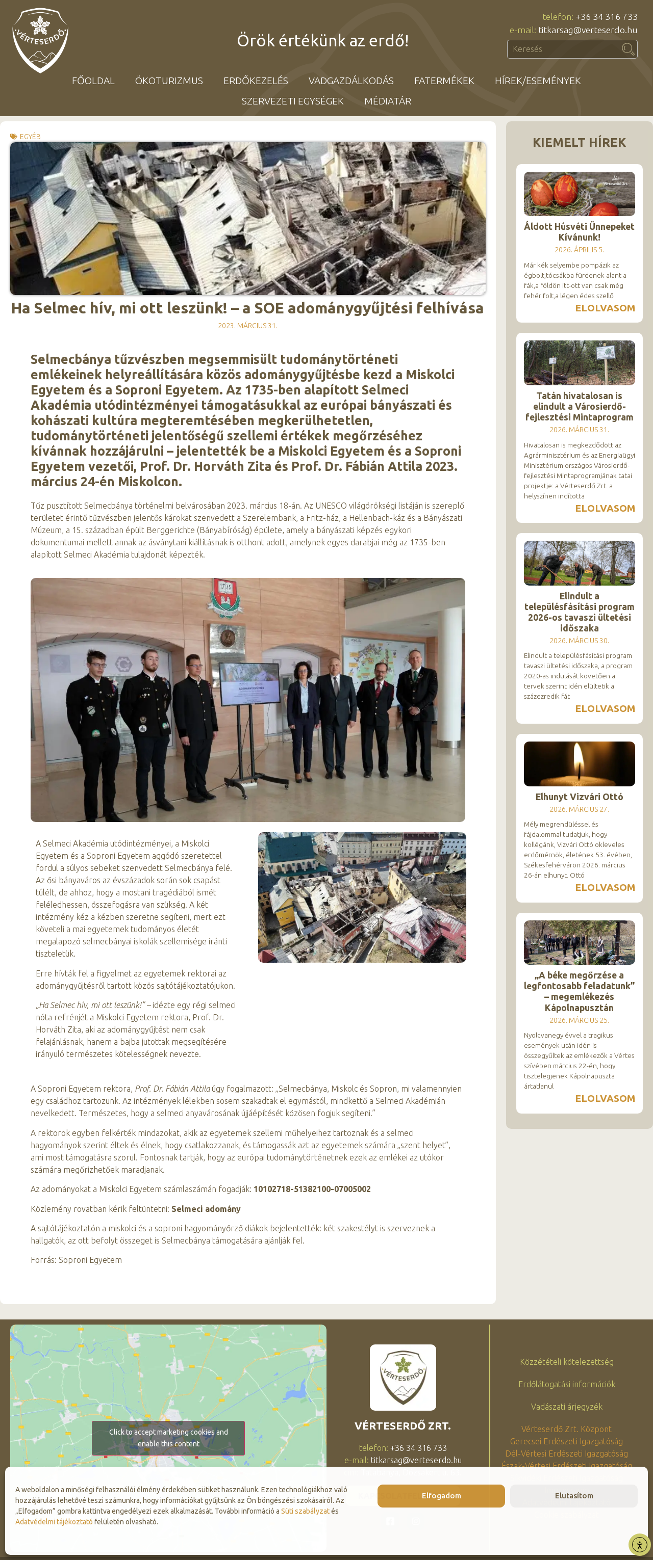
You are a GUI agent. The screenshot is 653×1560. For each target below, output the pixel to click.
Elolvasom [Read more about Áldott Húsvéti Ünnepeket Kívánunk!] (605, 307)
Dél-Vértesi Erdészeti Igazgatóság (566, 1453)
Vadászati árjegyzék (566, 1406)
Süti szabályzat (305, 1511)
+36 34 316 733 (418, 1447)
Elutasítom (574, 1495)
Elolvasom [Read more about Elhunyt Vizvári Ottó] (605, 887)
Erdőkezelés (255, 80)
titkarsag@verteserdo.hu (416, 1460)
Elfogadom (441, 1495)
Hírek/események (538, 80)
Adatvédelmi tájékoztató (54, 1522)
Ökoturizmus (169, 80)
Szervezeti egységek (293, 101)
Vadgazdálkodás (351, 80)
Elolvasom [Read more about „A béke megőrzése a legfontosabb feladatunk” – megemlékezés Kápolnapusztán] (605, 1098)
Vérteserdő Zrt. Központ (566, 1429)
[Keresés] (628, 49)
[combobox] (563, 49)
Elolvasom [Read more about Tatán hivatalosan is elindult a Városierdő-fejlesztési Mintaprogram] (605, 508)
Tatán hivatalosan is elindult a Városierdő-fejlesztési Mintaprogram (579, 406)
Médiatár (387, 101)
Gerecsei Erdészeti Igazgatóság (566, 1441)
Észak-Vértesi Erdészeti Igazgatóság (566, 1465)
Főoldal (93, 80)
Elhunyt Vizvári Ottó (579, 797)
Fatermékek (444, 80)
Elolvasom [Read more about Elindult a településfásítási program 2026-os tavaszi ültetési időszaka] (605, 708)
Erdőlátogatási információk (566, 1384)
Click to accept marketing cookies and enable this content (168, 1438)
